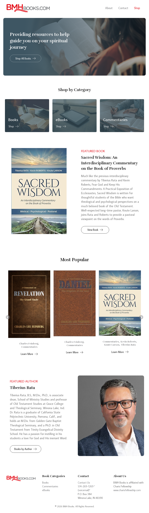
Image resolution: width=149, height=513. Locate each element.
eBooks (46, 490)
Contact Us (84, 482)
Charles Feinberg (28, 343)
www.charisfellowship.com (127, 490)
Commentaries (29, 347)
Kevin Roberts (128, 341)
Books (45, 482)
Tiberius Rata (128, 344)
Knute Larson (111, 344)
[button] (25, 58)
